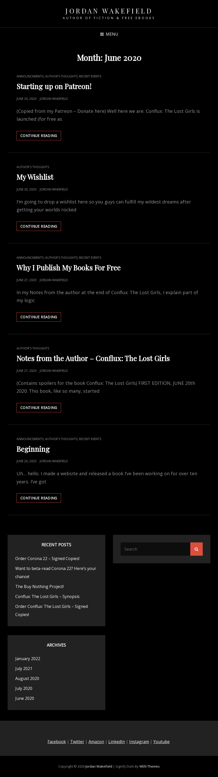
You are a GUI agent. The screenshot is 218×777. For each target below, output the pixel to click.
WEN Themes (149, 766)
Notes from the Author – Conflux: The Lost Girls (93, 358)
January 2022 (27, 658)
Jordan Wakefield (109, 10)
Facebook (57, 741)
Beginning (33, 449)
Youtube (161, 741)
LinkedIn (116, 741)
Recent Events (90, 76)
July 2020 (23, 688)
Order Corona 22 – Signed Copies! (47, 558)
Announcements (30, 76)
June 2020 (24, 698)
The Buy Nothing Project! (39, 586)
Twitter (77, 741)
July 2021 (23, 668)
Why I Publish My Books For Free (69, 267)
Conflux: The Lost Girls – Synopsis (47, 596)
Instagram (139, 741)
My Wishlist (35, 177)
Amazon (96, 741)
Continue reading (40, 136)
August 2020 (27, 678)
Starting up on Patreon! (54, 86)
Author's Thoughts (61, 76)
